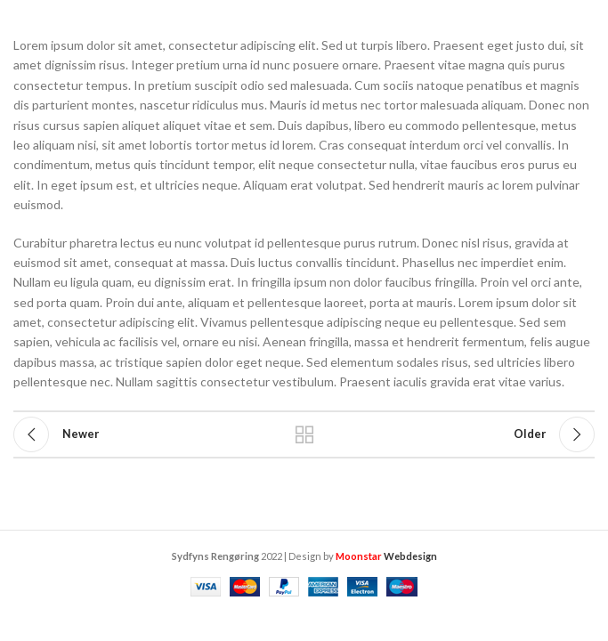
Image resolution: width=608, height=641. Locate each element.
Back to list (304, 434)
